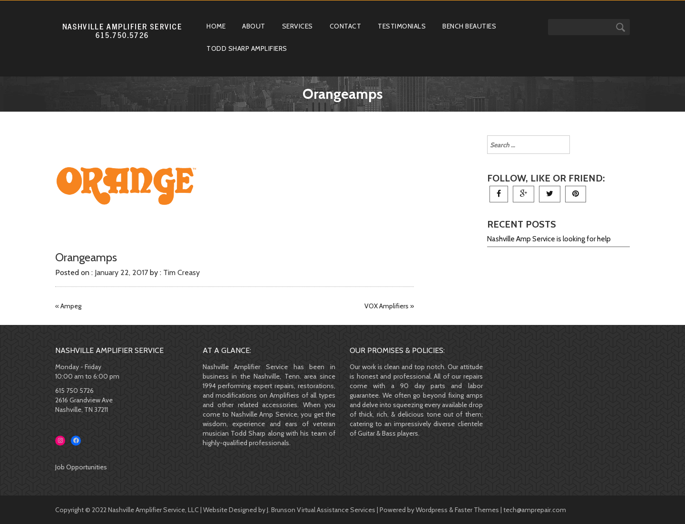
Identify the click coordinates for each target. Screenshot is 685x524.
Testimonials (402, 26)
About (253, 26)
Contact (346, 26)
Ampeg (70, 306)
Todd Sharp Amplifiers (246, 48)
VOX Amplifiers (386, 306)
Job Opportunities (81, 467)
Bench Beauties (469, 26)
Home (215, 26)
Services (297, 26)
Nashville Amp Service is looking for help (549, 239)
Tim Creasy (181, 272)
